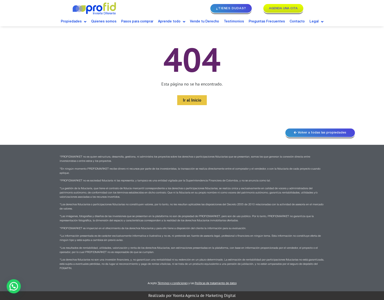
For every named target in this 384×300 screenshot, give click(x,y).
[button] (14, 286)
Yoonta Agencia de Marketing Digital (204, 296)
